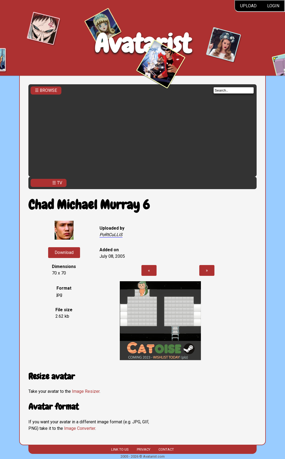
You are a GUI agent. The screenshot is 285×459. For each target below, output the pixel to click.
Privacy (143, 449)
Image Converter (79, 428)
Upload (248, 5)
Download (64, 252)
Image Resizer (86, 391)
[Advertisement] (142, 134)
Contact (166, 449)
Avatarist (142, 43)
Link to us (119, 449)
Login (273, 5)
